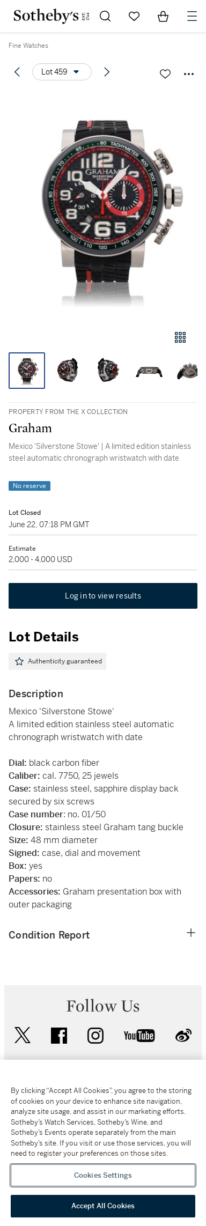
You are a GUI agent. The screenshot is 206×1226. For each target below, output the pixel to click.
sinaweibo (183, 1035)
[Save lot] (165, 74)
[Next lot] (106, 71)
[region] (103, 1143)
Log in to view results (103, 596)
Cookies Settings (103, 1175)
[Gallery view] (180, 337)
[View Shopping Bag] (163, 16)
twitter (22, 1035)
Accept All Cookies (103, 1205)
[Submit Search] (105, 16)
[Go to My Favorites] (134, 16)
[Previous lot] (17, 71)
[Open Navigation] (192, 16)
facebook (59, 1036)
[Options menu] (62, 71)
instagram (95, 1036)
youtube (139, 1035)
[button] (103, 205)
